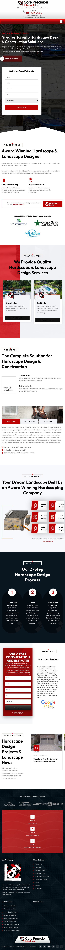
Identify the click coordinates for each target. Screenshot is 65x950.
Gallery (37, 882)
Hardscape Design (40, 873)
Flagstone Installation (10, 909)
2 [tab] (20, 326)
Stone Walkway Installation (12, 930)
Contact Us (38, 888)
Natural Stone (29, 420)
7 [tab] (32, 326)
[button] (62, 21)
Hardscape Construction (42, 876)
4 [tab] (25, 326)
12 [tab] (45, 326)
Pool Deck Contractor (48, 319)
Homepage (38, 864)
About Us (38, 867)
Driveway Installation (10, 906)
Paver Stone (10, 420)
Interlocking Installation (11, 912)
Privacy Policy (33, 946)
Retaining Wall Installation (11, 924)
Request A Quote (18, 204)
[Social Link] (40, 946)
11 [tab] (43, 326)
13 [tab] (48, 326)
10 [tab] (40, 326)
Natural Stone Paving (10, 915)
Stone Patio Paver (17, 317)
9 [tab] (37, 326)
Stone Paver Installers (41, 879)
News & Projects (40, 870)
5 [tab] (27, 326)
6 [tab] (30, 326)
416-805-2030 (33, 12)
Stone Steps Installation (11, 927)
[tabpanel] (17, 300)
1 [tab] (17, 326)
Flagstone (48, 420)
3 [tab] (22, 326)
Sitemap (37, 885)
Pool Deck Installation (10, 921)
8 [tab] (35, 326)
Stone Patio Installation (11, 918)
